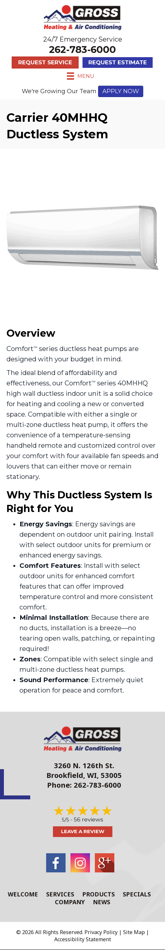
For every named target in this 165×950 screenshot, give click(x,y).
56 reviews (88, 819)
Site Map (134, 932)
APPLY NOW (120, 91)
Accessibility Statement (82, 939)
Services (60, 894)
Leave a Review (82, 831)
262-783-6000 (82, 49)
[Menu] (80, 76)
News (101, 902)
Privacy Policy (101, 932)
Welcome (23, 894)
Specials (137, 894)
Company (70, 902)
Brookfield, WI (71, 775)
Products (98, 894)
